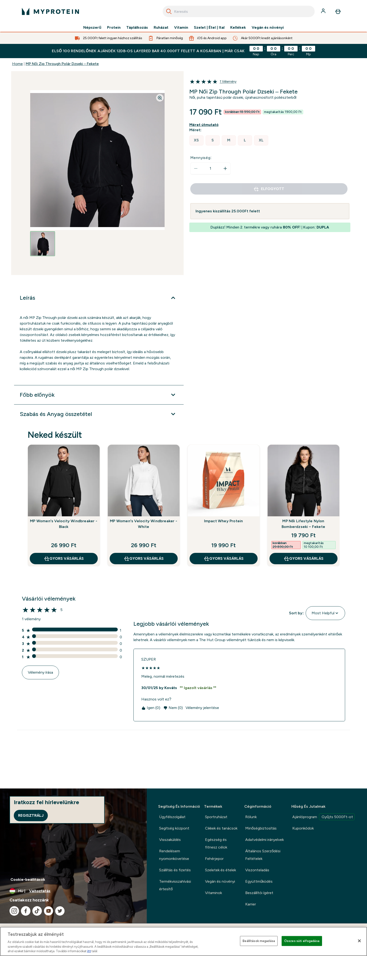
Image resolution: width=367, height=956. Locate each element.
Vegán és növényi (268, 27)
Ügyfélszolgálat (172, 817)
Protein (114, 27)
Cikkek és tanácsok (221, 828)
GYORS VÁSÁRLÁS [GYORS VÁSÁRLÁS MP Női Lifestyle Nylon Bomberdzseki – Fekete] (303, 558)
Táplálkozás (137, 27)
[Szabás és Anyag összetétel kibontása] (98, 414)
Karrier (250, 904)
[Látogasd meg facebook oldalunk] (25, 911)
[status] (210, 168)
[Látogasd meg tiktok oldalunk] (37, 911)
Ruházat (161, 27)
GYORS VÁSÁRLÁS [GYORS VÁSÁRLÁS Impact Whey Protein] (224, 558)
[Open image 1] (42, 243)
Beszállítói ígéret (259, 893)
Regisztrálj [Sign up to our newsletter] (31, 815)
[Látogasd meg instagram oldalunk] (14, 911)
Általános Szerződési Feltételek (262, 855)
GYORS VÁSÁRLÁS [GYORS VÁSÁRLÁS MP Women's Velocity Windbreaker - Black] (64, 558)
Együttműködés (259, 881)
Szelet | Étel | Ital (209, 27)
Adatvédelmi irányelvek (264, 839)
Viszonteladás (257, 870)
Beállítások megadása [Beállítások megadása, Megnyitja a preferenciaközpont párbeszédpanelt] (259, 941)
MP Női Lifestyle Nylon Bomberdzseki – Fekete (303, 524)
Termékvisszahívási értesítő (175, 885)
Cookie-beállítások (27, 879)
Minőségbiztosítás (261, 828)
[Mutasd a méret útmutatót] (204, 125)
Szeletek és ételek (220, 870)
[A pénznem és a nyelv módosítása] (73, 891)
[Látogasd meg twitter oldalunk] (60, 911)
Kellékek (238, 27)
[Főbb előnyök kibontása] (98, 394)
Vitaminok (213, 893)
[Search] (169, 11)
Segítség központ (174, 828)
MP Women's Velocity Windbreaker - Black (63, 524)
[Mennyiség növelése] (225, 168)
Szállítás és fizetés (175, 870)
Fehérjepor (214, 858)
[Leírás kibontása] (98, 297)
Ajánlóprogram (323, 816)
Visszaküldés (170, 839)
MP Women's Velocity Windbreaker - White (143, 524)
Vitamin (181, 27)
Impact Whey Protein (223, 521)
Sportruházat (216, 817)
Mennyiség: (201, 157)
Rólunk (251, 817)
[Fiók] (324, 11)
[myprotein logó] (50, 11)
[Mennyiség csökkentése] (196, 168)
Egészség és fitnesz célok (216, 843)
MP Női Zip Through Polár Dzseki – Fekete (62, 63)
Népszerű (92, 27)
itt (89, 951)
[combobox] (239, 11)
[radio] (196, 140)
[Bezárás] (359, 941)
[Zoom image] (160, 98)
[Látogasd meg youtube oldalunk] (48, 911)
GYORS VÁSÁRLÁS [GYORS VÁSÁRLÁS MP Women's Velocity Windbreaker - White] (144, 558)
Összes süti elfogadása (301, 941)
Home (17, 63)
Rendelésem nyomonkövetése (174, 855)
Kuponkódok (303, 828)
